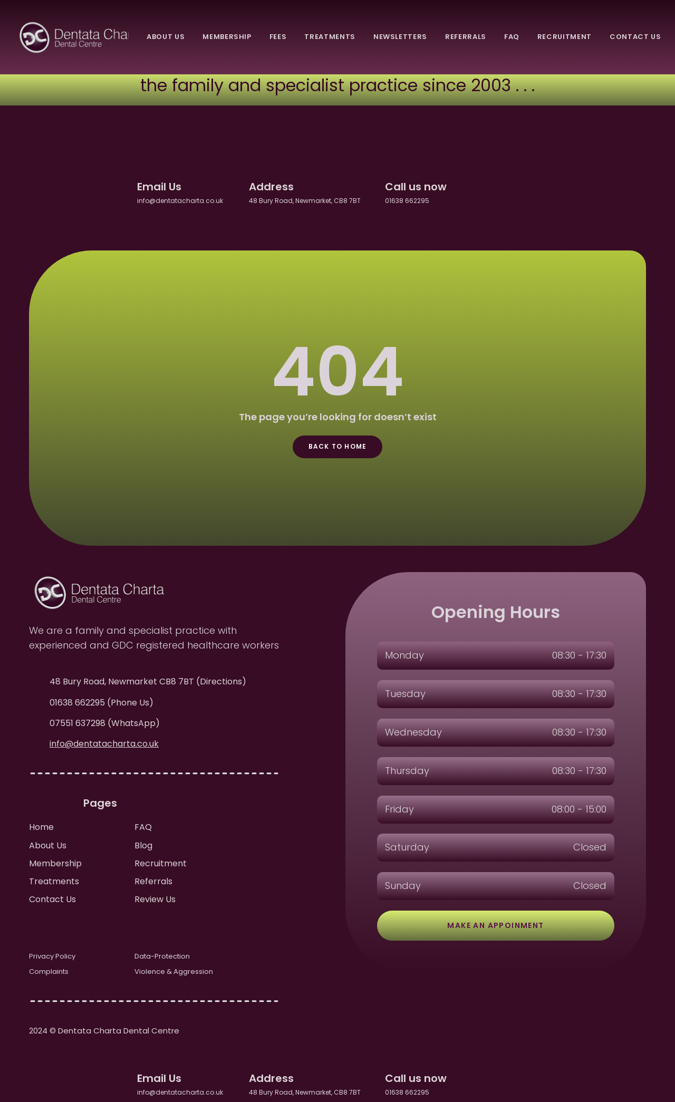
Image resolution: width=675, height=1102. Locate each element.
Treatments (54, 881)
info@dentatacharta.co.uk (185, 200)
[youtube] (547, 191)
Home (41, 827)
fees (278, 37)
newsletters (400, 37)
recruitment (564, 37)
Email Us (159, 186)
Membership (55, 863)
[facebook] (473, 191)
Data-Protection (162, 956)
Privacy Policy (52, 956)
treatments (329, 37)
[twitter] (497, 191)
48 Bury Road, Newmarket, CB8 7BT (309, 200)
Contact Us (52, 899)
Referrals (153, 881)
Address (271, 186)
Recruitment (160, 863)
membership (227, 37)
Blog (143, 845)
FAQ (143, 827)
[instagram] (522, 191)
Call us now (416, 186)
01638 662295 (407, 200)
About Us (47, 845)
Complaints (49, 971)
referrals (465, 37)
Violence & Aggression (173, 971)
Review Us (155, 899)
